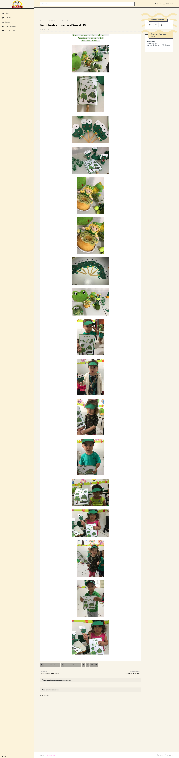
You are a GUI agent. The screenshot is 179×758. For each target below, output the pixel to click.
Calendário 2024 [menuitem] (9, 31)
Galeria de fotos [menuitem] (9, 26)
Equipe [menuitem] (6, 22)
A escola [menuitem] (6, 17)
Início (158, 3)
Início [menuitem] (5, 13)
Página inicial (43, 21)
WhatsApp (168, 4)
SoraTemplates (50, 755)
